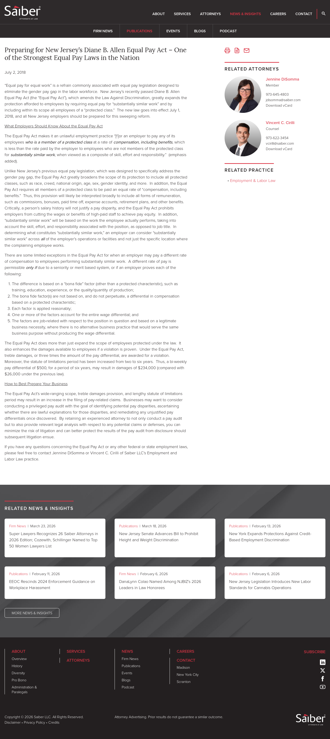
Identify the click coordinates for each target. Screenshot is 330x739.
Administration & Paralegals (24, 689)
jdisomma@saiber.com (283, 99)
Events (173, 31)
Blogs (200, 31)
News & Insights (245, 13)
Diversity (18, 672)
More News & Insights (32, 612)
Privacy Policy (34, 722)
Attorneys (210, 13)
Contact (303, 13)
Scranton (184, 681)
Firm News (103, 31)
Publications (139, 31)
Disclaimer (13, 722)
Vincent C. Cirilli (280, 123)
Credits (53, 722)
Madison (183, 667)
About (158, 13)
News (127, 651)
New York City (188, 674)
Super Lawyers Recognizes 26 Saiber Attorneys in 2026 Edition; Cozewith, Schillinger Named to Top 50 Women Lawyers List (53, 540)
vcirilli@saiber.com (280, 143)
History (17, 665)
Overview (19, 658)
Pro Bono (19, 679)
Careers (278, 13)
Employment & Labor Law (252, 180)
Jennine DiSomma (282, 79)
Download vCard (279, 105)
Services (182, 13)
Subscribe (314, 652)
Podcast (228, 31)
